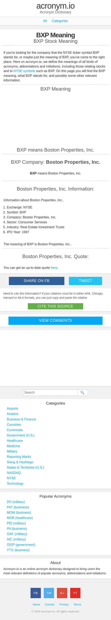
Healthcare (15, 440)
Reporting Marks (19, 457)
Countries (14, 424)
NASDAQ (14, 473)
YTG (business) (18, 550)
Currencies (15, 430)
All (45, 21)
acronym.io (55, 6)
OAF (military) (17, 534)
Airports (12, 408)
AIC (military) (16, 539)
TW (48, 593)
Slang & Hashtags (20, 462)
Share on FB (37, 281)
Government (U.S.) (20, 435)
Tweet (85, 281)
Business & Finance (21, 419)
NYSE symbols (24, 71)
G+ (62, 593)
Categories (60, 21)
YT (75, 593)
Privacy (64, 604)
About (36, 604)
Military (12, 451)
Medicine (13, 446)
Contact (49, 604)
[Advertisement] (55, 119)
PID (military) (16, 523)
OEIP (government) (21, 544)
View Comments (55, 320)
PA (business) (17, 528)
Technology (15, 483)
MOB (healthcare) (20, 518)
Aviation (13, 414)
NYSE (11, 478)
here (54, 267)
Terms (77, 604)
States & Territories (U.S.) (25, 467)
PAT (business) (18, 507)
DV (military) (16, 502)
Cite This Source (55, 306)
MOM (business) (19, 512)
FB (36, 593)
